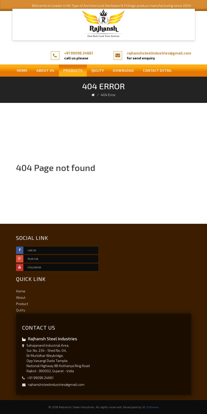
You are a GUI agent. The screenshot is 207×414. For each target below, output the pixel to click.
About (21, 297)
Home (22, 70)
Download (123, 70)
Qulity (97, 70)
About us (45, 70)
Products (72, 70)
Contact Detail (157, 70)
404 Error (108, 95)
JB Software (150, 407)
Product (22, 304)
